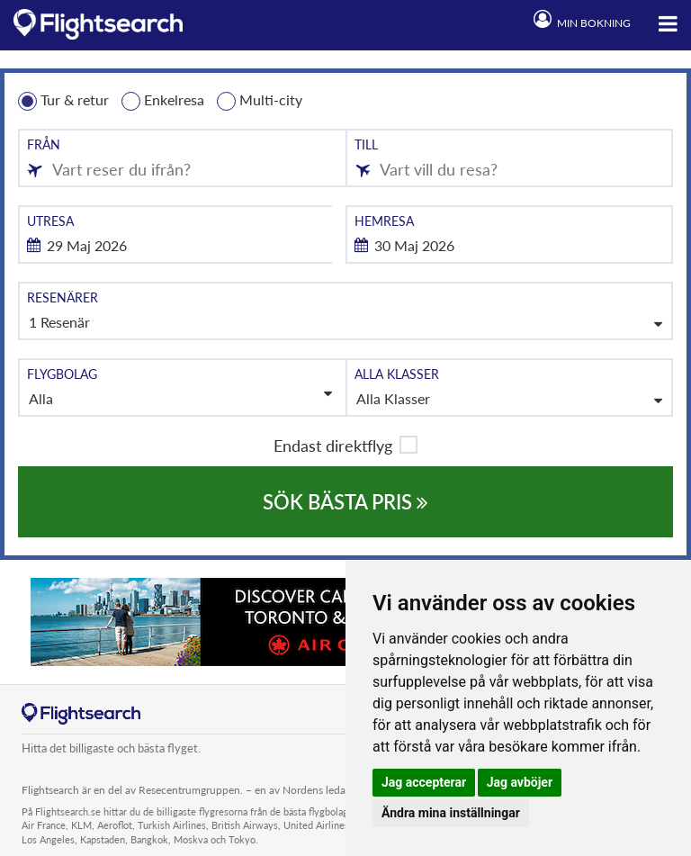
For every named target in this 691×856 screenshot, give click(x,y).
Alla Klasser (393, 398)
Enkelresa (162, 101)
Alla (180, 396)
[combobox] (182, 158)
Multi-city (259, 101)
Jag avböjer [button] (519, 782)
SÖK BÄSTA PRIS (345, 502)
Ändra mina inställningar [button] (450, 813)
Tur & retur (63, 101)
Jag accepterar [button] (423, 782)
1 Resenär (59, 321)
